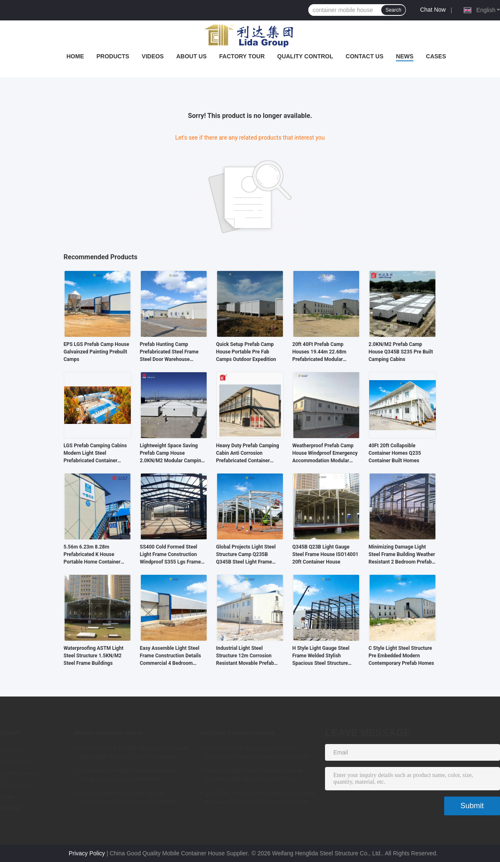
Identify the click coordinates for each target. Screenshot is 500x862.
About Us (191, 56)
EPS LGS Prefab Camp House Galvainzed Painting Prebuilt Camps (96, 351)
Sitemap (11, 808)
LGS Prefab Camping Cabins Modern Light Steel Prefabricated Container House (95, 453)
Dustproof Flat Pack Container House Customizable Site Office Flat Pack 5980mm (253, 776)
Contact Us (365, 56)
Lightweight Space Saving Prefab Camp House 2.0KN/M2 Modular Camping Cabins (172, 453)
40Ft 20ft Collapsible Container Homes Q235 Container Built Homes (395, 453)
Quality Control (305, 56)
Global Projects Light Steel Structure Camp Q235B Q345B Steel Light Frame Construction (246, 555)
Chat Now (432, 9)
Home (75, 56)
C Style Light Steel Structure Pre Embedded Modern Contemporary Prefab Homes (401, 655)
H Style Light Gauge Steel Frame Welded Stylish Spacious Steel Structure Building (321, 656)
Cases (436, 56)
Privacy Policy (87, 853)
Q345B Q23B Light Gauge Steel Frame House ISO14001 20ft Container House (325, 554)
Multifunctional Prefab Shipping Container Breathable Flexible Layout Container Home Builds (133, 753)
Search (393, 10)
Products (112, 56)
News (404, 56)
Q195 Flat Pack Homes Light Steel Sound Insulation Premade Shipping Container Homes (259, 798)
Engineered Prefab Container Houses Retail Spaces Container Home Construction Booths (128, 776)
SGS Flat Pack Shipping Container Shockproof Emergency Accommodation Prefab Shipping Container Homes (256, 753)
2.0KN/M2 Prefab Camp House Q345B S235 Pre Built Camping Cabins (401, 351)
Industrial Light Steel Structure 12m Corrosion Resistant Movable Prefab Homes (245, 656)
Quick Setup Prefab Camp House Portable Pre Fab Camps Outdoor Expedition (246, 351)
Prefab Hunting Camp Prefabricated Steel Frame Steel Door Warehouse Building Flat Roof (169, 352)
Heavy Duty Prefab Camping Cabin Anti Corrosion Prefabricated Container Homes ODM (247, 453)
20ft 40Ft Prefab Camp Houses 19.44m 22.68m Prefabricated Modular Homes (319, 352)
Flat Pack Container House (237, 732)
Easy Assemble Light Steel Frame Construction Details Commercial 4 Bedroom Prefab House (170, 656)
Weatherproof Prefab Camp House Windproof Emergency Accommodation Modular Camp (325, 453)
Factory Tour (242, 56)
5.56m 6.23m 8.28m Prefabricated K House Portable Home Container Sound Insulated (92, 555)
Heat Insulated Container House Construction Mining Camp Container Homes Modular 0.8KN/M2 (127, 798)
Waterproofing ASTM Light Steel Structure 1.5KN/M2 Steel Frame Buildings (94, 655)
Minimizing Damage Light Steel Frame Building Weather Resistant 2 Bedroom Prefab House (402, 555)
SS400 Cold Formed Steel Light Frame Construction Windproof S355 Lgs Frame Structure (170, 555)
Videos (153, 56)
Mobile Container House (108, 732)
